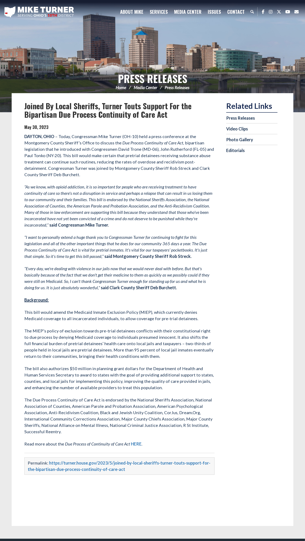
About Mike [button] (131, 11)
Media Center (145, 87)
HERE (136, 443)
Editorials (235, 150)
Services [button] (159, 11)
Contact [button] (236, 11)
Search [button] (252, 11)
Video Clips (237, 128)
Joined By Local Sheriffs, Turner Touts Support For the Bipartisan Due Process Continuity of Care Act (107, 110)
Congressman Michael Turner (39, 12)
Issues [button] (214, 11)
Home (121, 87)
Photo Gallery (239, 139)
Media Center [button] (187, 11)
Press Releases (152, 78)
